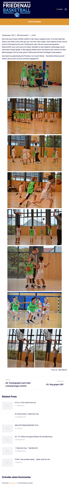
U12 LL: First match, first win (25, 403)
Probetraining (34, 22)
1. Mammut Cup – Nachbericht (26, 448)
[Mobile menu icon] (65, 9)
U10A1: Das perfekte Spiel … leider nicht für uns (32, 459)
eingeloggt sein (13, 483)
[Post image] (7, 406)
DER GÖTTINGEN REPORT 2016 (26, 425)
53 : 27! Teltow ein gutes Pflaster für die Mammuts (34, 437)
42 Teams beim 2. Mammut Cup (27, 414)
